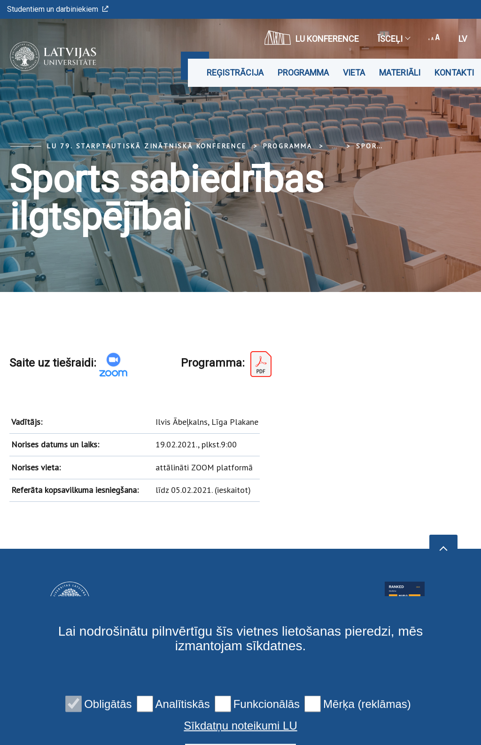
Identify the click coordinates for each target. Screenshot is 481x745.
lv (462, 39)
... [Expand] (334, 146)
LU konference (311, 37)
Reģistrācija (235, 72)
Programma (303, 72)
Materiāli (399, 72)
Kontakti (454, 72)
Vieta (354, 72)
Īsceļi (394, 39)
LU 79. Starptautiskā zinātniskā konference (147, 146)
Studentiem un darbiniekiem (58, 9)
